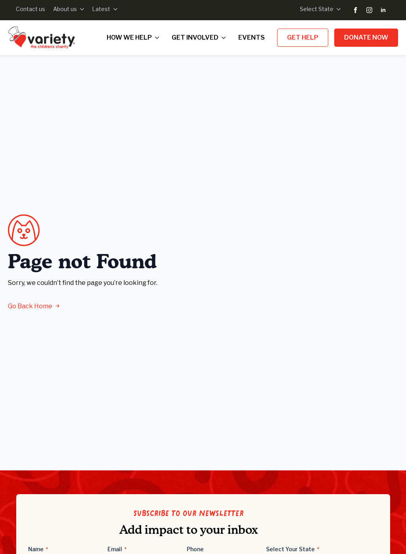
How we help (129, 37)
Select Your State (292, 549)
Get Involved (195, 37)
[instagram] (369, 10)
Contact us (30, 9)
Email (116, 549)
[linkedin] (383, 10)
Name (38, 549)
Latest (101, 9)
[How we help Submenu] (158, 37)
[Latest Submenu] (113, 9)
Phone (195, 549)
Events (251, 37)
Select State (316, 9)
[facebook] (355, 10)
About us (65, 9)
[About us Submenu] (80, 9)
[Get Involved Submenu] (225, 37)
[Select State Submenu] (337, 9)
